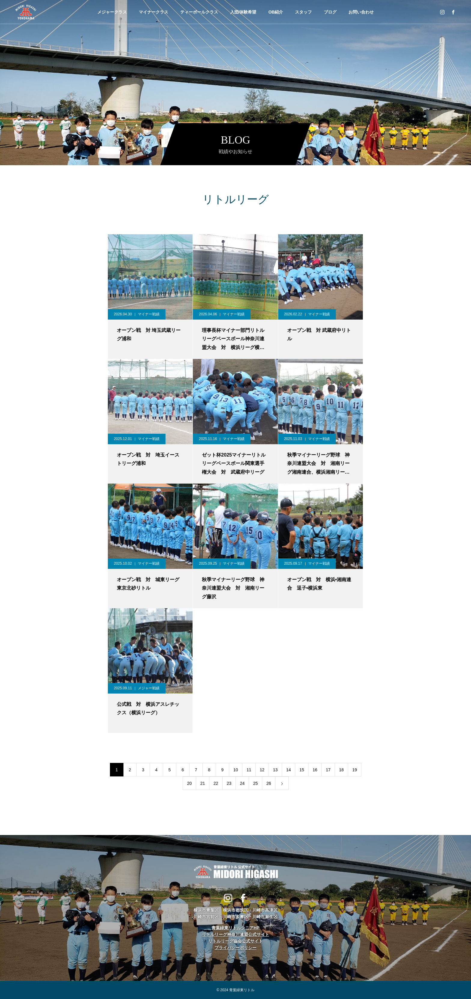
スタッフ (303, 12)
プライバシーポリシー (235, 947)
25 (255, 783)
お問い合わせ (361, 12)
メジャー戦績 (149, 688)
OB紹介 (275, 12)
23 (229, 783)
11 (249, 769)
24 (242, 783)
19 (354, 769)
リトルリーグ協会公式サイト (235, 941)
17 (328, 769)
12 (262, 769)
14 (288, 769)
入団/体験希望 (243, 12)
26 (268, 783)
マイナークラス (153, 12)
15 (301, 769)
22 (216, 783)
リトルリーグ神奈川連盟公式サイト (235, 934)
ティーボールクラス (199, 12)
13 (275, 769)
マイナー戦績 (149, 314)
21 (202, 783)
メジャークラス (112, 12)
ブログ (330, 12)
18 (341, 769)
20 (189, 783)
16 (315, 769)
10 (235, 769)
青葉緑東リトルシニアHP (235, 927)
